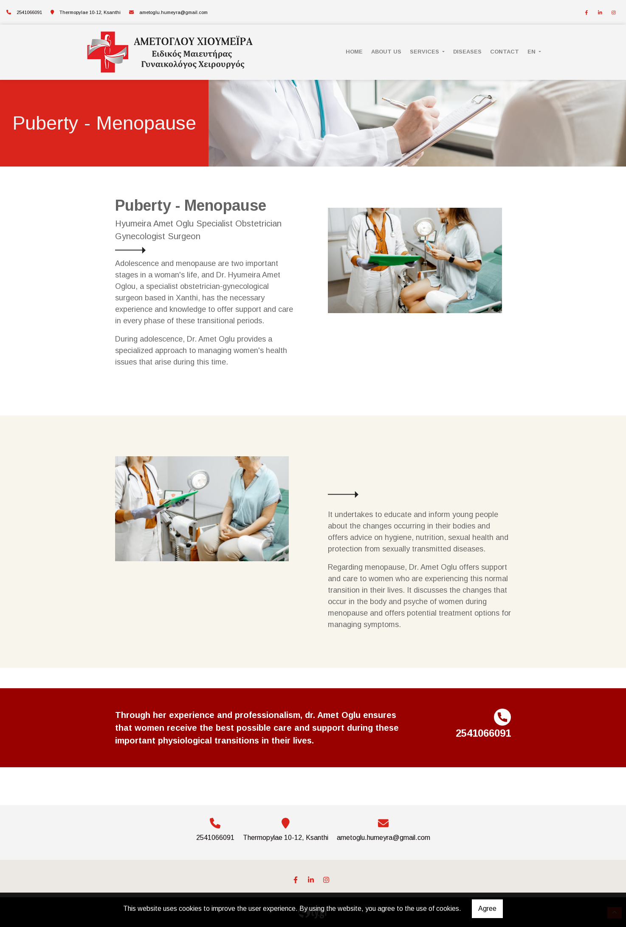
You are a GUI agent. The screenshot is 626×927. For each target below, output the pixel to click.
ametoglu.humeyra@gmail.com (173, 12)
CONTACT (504, 51)
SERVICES (425, 51)
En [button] (532, 51)
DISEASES (467, 51)
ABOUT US (386, 51)
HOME (354, 51)
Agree (487, 908)
